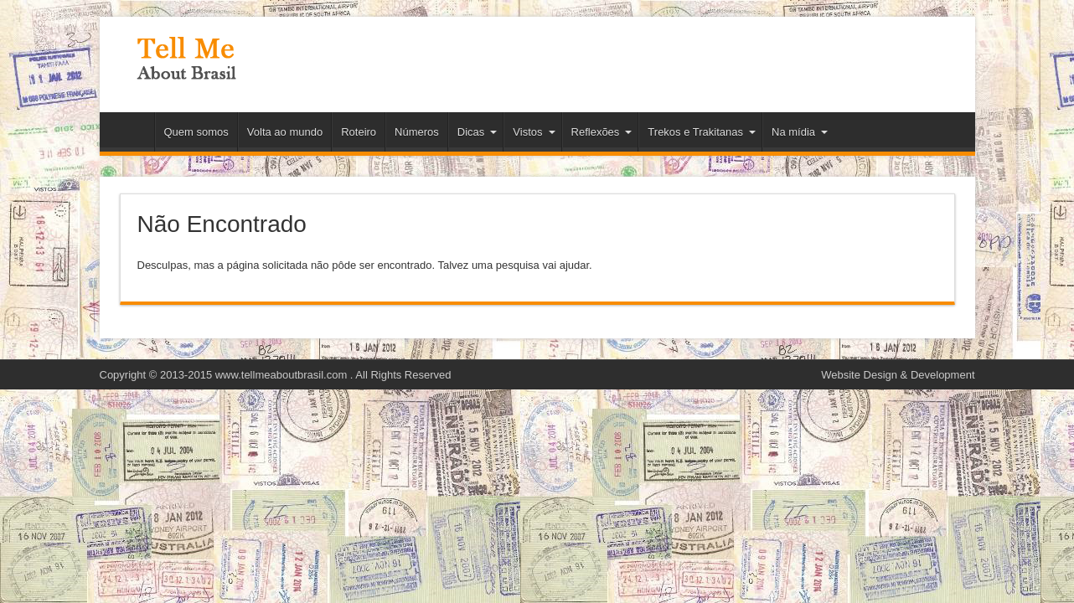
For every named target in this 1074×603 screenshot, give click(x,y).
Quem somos (196, 132)
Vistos (534, 132)
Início (131, 134)
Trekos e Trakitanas (702, 132)
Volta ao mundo (285, 132)
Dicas (477, 132)
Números (417, 132)
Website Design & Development (897, 374)
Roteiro (358, 132)
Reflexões (602, 132)
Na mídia (800, 132)
